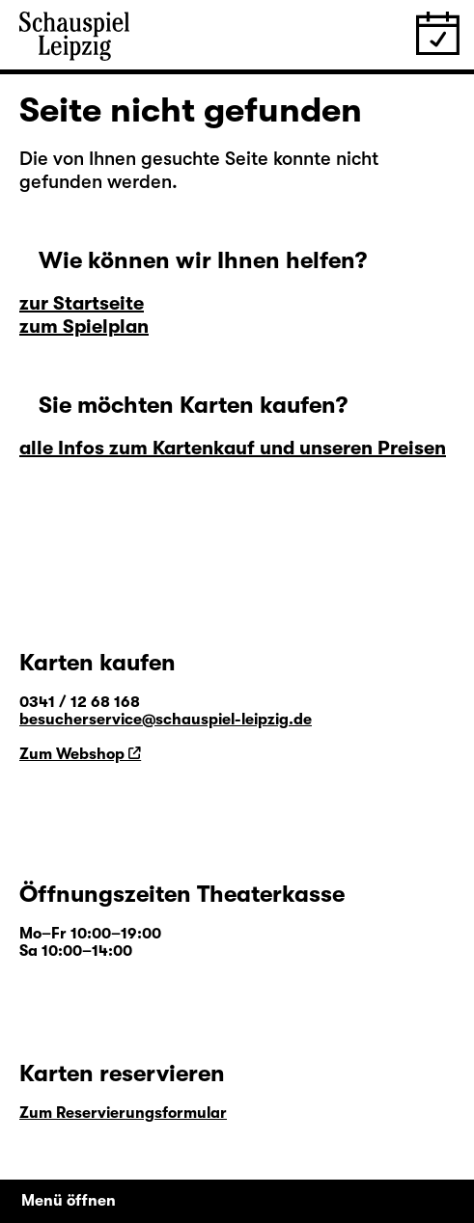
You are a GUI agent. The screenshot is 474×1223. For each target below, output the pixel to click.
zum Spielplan (84, 326)
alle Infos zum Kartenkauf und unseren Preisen (232, 448)
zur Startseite (81, 303)
